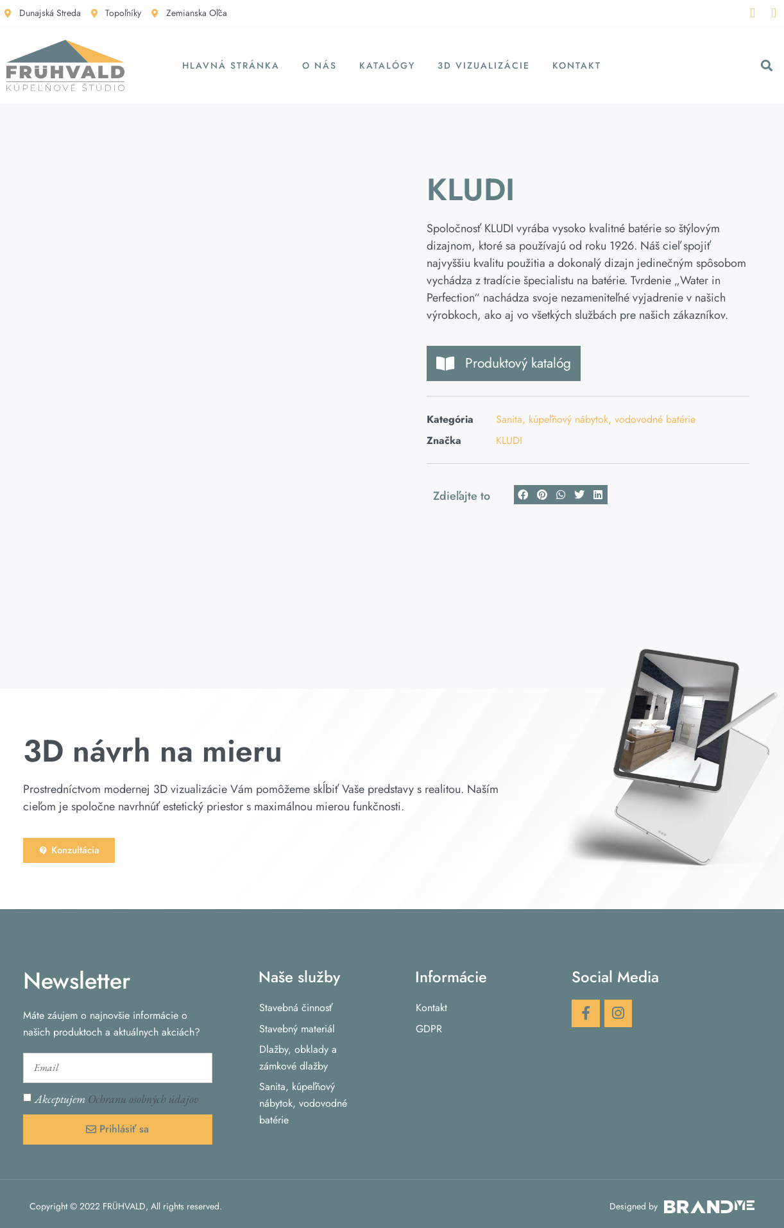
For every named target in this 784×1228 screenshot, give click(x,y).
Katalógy (387, 65)
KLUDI (509, 440)
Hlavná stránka (231, 65)
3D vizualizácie (484, 65)
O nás (319, 65)
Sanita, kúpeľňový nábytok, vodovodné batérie (595, 419)
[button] (767, 65)
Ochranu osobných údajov (143, 1094)
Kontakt (576, 65)
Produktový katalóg (503, 363)
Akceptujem (116, 1094)
